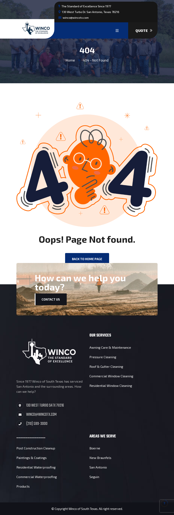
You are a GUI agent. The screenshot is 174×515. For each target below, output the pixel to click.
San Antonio (98, 467)
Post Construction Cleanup (35, 448)
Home (70, 60)
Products (23, 486)
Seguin (94, 477)
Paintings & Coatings (31, 458)
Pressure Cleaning (102, 357)
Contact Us (51, 299)
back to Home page (87, 259)
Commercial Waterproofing (36, 477)
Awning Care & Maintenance (110, 347)
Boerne (94, 448)
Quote (143, 30)
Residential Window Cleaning (110, 385)
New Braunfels (100, 458)
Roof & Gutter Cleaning (106, 366)
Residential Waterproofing (36, 467)
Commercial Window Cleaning (111, 376)
